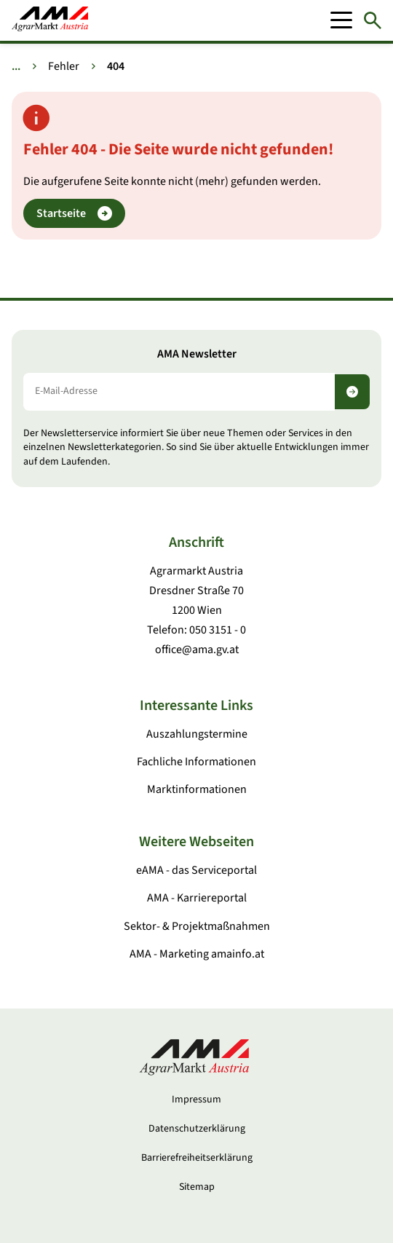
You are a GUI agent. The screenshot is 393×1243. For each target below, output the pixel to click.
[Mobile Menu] (341, 20)
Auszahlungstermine (196, 734)
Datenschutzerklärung (196, 1128)
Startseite (74, 213)
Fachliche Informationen (196, 762)
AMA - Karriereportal (197, 898)
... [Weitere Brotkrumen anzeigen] (16, 66)
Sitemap (197, 1187)
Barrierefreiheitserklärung (197, 1158)
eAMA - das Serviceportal (196, 870)
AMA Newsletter (197, 354)
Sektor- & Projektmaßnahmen (197, 926)
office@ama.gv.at (197, 650)
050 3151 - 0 (217, 630)
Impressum (196, 1099)
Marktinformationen (197, 789)
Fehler (63, 66)
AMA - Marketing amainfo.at (197, 954)
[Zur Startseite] (50, 20)
